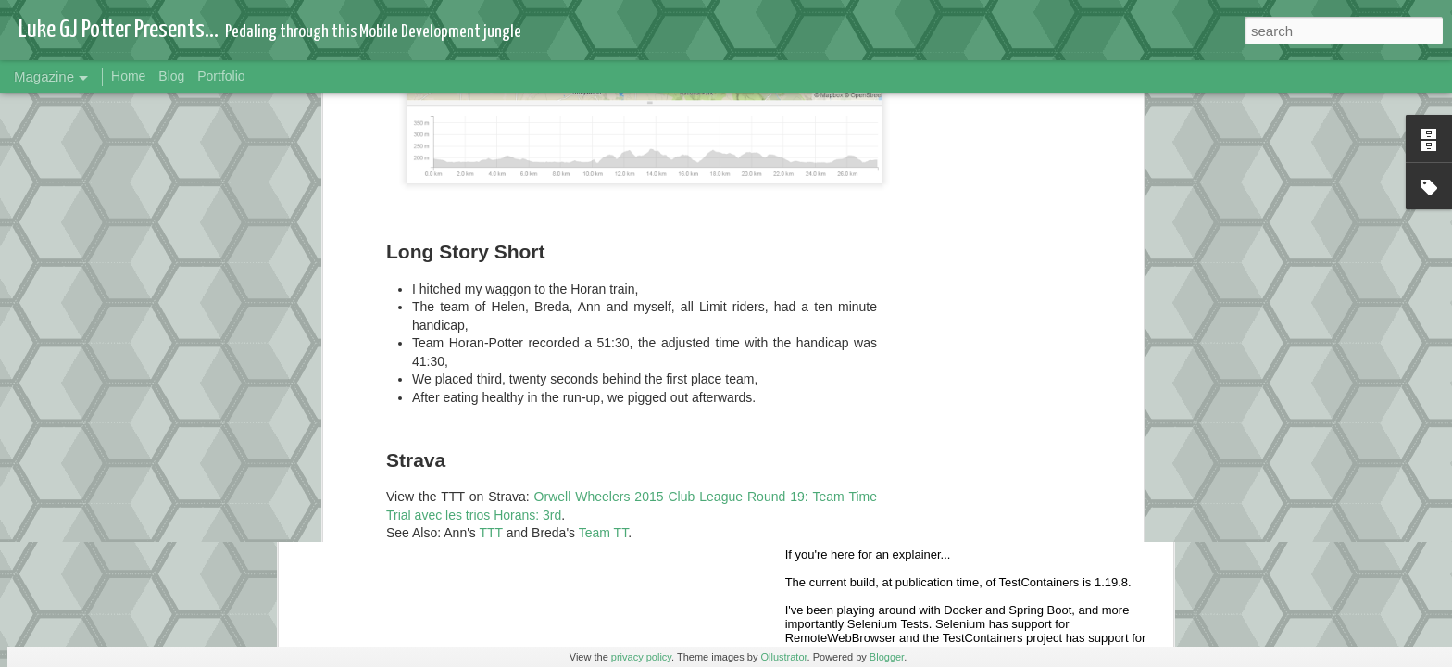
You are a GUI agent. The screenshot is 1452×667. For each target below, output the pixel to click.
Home (128, 76)
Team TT (603, 162)
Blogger (887, 656)
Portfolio (220, 76)
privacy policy (641, 656)
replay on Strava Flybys (506, 198)
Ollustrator (783, 656)
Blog (171, 76)
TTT (491, 162)
